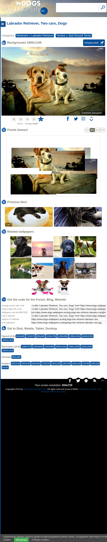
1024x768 (51, 336)
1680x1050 (73, 346)
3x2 (92, 130)
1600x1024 (61, 346)
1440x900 (49, 346)
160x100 (56, 363)
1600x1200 (7, 340)
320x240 (25, 363)
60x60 (5, 367)
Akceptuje (21, 539)
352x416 (15, 363)
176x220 (46, 363)
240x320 (35, 363)
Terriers (60, 35)
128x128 (76, 363)
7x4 (102, 130)
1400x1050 (87, 336)
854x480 (16, 357)
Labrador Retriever (42, 35)
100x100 (95, 363)
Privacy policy (59, 391)
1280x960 (63, 336)
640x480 (20, 336)
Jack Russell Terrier (79, 35)
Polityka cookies (40, 539)
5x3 (97, 130)
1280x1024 (74, 336)
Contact (90, 389)
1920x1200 (7, 350)
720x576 (30, 336)
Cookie (82, 389)
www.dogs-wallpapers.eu (35, 389)
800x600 (40, 336)
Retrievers (22, 35)
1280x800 (38, 346)
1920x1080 (86, 346)
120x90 (85, 363)
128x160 (66, 363)
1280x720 (26, 346)
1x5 (87, 130)
